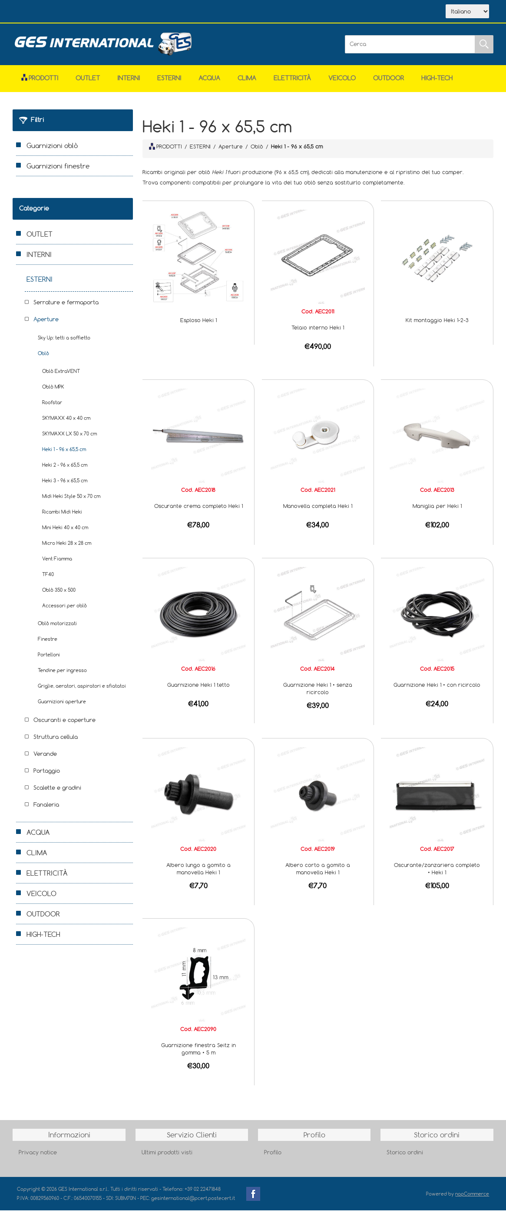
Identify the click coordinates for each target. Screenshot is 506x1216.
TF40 (48, 580)
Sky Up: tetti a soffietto (64, 343)
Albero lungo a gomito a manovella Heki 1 (198, 874)
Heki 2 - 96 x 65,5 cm (64, 470)
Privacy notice (38, 1158)
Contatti (157, 12)
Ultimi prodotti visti (167, 1158)
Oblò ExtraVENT (61, 376)
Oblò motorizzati (57, 629)
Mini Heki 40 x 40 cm (65, 533)
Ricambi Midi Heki (62, 517)
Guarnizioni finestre (57, 171)
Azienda (76, 12)
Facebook (253, 1199)
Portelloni (49, 660)
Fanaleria (46, 810)
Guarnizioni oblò (52, 151)
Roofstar (52, 408)
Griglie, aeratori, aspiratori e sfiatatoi (82, 691)
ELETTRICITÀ (292, 83)
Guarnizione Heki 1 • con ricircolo (437, 690)
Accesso (197, 12)
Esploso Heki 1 (198, 325)
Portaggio (46, 776)
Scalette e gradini (57, 793)
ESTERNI (169, 83)
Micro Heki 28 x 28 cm (66, 548)
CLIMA (247, 83)
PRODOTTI (165, 151)
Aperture (46, 325)
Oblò (43, 359)
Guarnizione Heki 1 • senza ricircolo (317, 694)
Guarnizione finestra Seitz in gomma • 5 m (198, 1054)
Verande (45, 759)
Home (37, 12)
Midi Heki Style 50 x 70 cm (71, 501)
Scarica (117, 12)
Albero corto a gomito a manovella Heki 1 (317, 874)
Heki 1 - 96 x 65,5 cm (64, 454)
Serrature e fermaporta (66, 308)
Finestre (47, 644)
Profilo (272, 1158)
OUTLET (88, 83)
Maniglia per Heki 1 (437, 511)
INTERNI (128, 83)
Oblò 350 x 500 (59, 595)
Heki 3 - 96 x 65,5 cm (64, 486)
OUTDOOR (388, 83)
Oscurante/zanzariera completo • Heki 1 (437, 874)
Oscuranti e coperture (64, 725)
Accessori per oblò (64, 611)
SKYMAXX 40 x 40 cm (66, 423)
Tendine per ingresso (62, 675)
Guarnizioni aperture (62, 707)
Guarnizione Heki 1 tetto (198, 690)
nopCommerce (472, 1199)
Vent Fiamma (57, 564)
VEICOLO (342, 83)
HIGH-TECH (437, 83)
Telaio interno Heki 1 (317, 333)
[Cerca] (410, 50)
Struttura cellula (55, 742)
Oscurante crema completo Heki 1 (198, 511)
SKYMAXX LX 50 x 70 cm (69, 439)
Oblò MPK (53, 392)
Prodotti (39, 83)
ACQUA (209, 83)
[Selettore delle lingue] (467, 14)
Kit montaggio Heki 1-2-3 (437, 325)
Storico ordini (405, 1158)
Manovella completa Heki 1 (317, 511)
